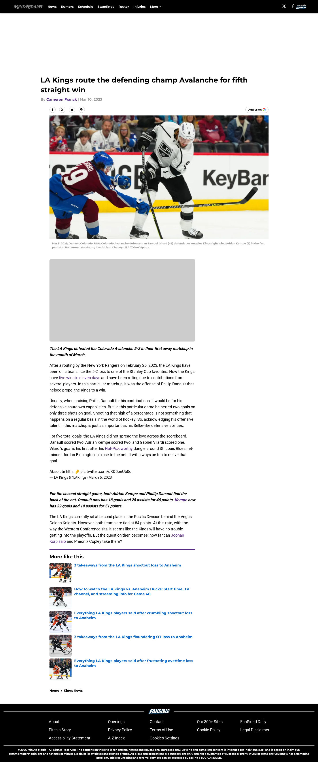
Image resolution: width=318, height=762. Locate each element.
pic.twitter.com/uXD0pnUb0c (105, 471)
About (54, 721)
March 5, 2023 (100, 477)
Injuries (139, 7)
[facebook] (293, 6)
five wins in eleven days (79, 377)
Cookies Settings (164, 738)
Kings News (73, 691)
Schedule (85, 7)
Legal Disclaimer (254, 729)
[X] (284, 6)
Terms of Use (161, 729)
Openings (116, 721)
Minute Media (37, 749)
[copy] (82, 110)
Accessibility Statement (69, 738)
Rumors (67, 7)
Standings (106, 7)
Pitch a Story (60, 729)
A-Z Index (116, 738)
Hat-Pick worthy (119, 448)
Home (54, 691)
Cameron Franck (61, 99)
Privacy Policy (120, 729)
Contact (157, 721)
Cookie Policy (208, 729)
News (52, 7)
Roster (124, 7)
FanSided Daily (253, 721)
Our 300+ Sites (210, 721)
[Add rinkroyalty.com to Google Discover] (257, 110)
